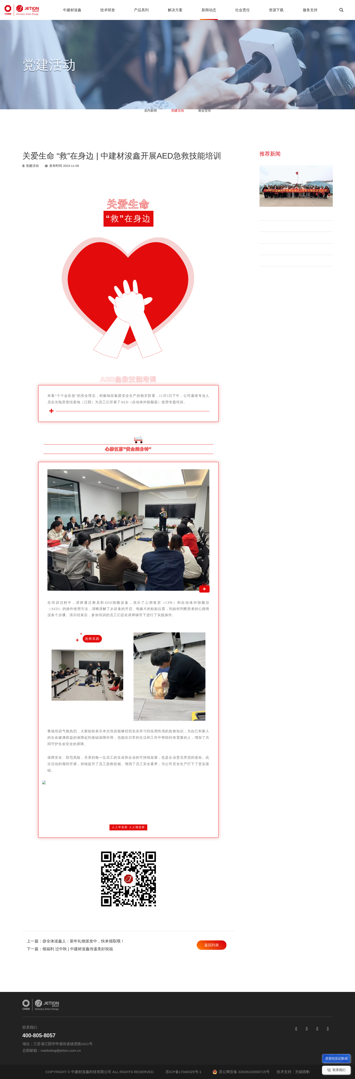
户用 (206, 1027)
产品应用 (209, 1052)
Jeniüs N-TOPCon (178, 1044)
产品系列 (138, 10)
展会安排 (216, 119)
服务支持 (299, 10)
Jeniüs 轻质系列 (176, 1052)
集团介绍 (115, 1027)
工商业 (207, 1036)
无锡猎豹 (302, 1072)
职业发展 (261, 1052)
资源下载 (267, 10)
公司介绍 (115, 1036)
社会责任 (235, 10)
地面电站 (209, 1044)
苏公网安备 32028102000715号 (241, 1071)
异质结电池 (173, 1027)
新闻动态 (202, 10)
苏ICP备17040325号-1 (184, 1072)
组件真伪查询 (265, 1044)
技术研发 (105, 10)
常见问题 (261, 1036)
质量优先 (145, 1036)
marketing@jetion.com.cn (61, 1050)
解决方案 (170, 10)
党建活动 (177, 119)
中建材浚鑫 (71, 10)
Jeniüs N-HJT (174, 1036)
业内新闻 (139, 119)
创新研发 (145, 1027)
